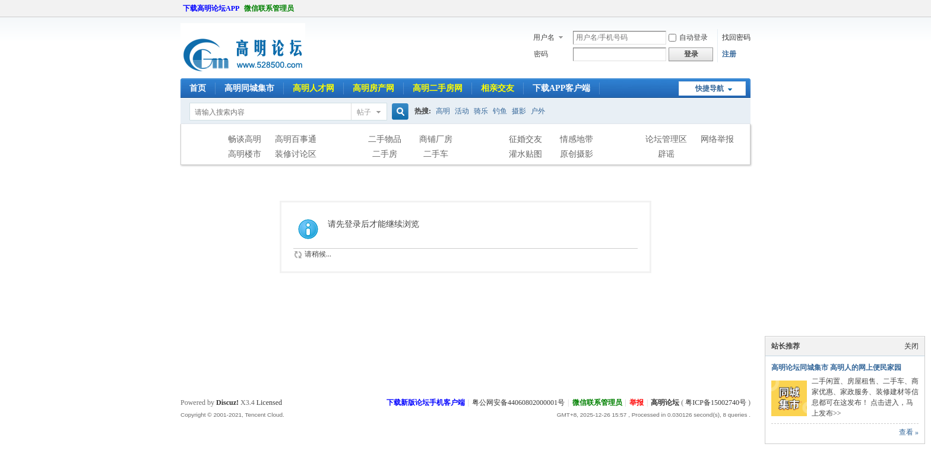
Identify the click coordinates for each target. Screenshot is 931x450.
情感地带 (576, 139)
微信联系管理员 (269, 8)
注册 (729, 54)
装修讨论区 (295, 154)
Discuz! (227, 402)
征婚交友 (525, 139)
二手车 (435, 154)
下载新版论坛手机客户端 (426, 402)
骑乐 (481, 111)
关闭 (911, 346)
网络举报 (717, 139)
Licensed (269, 402)
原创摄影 (576, 154)
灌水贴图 (525, 154)
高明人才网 (313, 88)
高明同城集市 (249, 88)
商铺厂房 (435, 139)
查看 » (909, 432)
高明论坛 (665, 402)
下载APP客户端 (561, 88)
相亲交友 (497, 88)
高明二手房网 (438, 88)
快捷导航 (709, 88)
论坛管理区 (666, 139)
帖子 (364, 112)
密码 (541, 54)
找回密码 (736, 37)
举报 (636, 402)
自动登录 (688, 37)
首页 (197, 88)
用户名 (544, 37)
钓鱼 (500, 111)
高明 (443, 111)
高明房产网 (373, 88)
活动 (462, 111)
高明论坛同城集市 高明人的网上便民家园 (836, 367)
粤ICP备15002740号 (715, 402)
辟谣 (666, 154)
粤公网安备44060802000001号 (518, 402)
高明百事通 (295, 139)
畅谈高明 (244, 139)
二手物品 (384, 139)
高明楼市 (244, 154)
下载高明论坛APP (211, 8)
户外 (538, 111)
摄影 (519, 111)
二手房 (384, 154)
